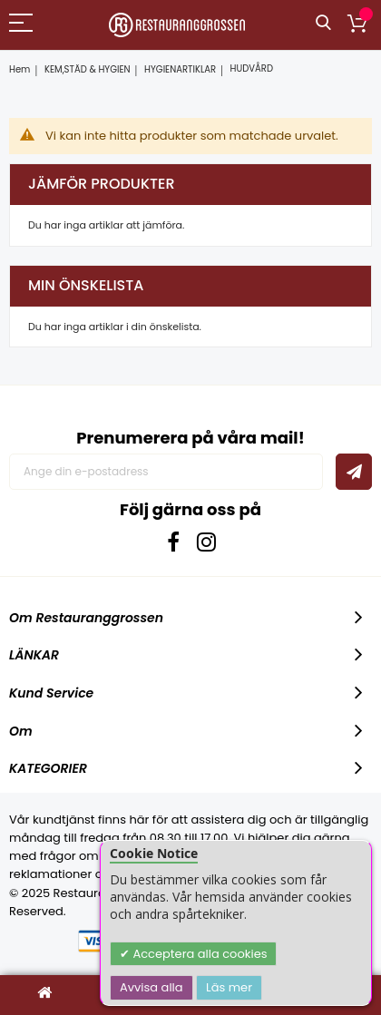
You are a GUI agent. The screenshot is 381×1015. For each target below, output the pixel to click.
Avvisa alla (151, 987)
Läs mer (229, 987)
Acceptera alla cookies (198, 953)
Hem (19, 69)
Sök (323, 23)
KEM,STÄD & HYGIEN (87, 69)
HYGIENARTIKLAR (180, 69)
